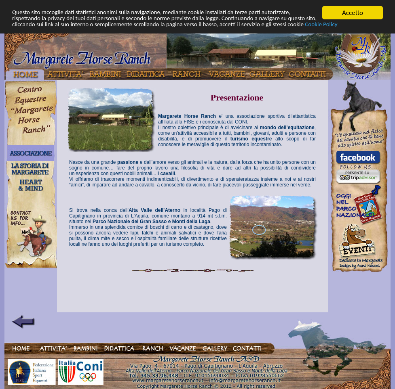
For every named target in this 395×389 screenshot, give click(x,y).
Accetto (352, 12)
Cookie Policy (102, 33)
